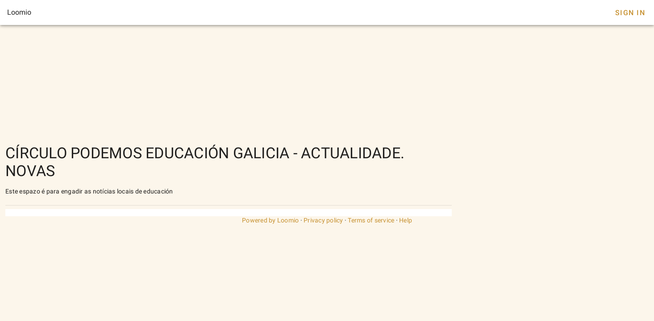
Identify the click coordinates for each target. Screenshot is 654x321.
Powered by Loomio (270, 220)
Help (405, 220)
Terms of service (371, 220)
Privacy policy (323, 220)
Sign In (630, 12)
